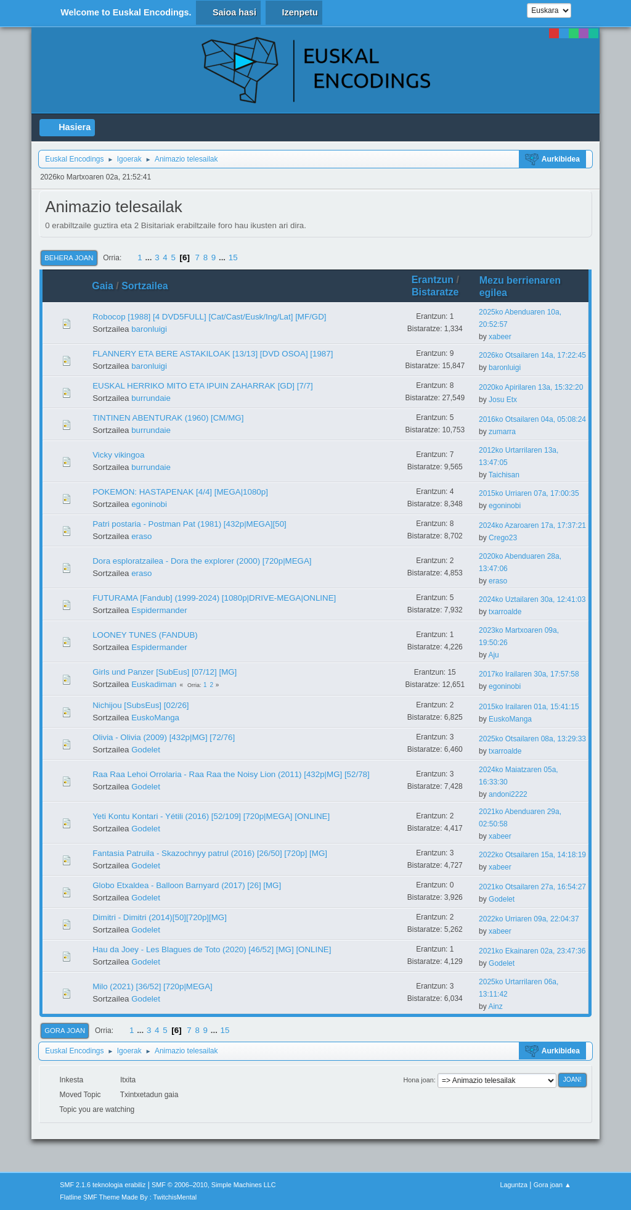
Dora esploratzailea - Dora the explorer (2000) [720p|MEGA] (201, 561)
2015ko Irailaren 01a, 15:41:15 (529, 706)
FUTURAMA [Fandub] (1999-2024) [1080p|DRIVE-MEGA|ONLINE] (214, 598)
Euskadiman (153, 684)
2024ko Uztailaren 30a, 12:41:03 (532, 599)
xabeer (500, 336)
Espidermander (159, 610)
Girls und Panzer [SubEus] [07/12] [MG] (164, 672)
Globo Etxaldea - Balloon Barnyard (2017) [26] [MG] (186, 885)
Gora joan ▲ (552, 1184)
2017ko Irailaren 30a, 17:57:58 (529, 674)
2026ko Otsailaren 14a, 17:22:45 (532, 355)
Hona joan (419, 1080)
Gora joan (64, 1030)
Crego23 (503, 537)
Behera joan (68, 257)
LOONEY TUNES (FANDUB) (145, 635)
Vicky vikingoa (118, 454)
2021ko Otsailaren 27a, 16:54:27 (532, 887)
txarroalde (505, 611)
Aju (493, 655)
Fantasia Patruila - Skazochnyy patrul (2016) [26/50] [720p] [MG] (209, 853)
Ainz (495, 1006)
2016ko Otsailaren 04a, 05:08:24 (532, 419)
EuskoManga (155, 717)
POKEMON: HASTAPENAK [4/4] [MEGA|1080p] (180, 491)
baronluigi (149, 329)
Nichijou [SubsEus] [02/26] (140, 705)
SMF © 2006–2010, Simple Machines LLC (214, 1184)
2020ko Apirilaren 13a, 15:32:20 (531, 387)
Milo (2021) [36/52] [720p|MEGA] (152, 986)
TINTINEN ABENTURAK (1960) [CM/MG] (167, 417)
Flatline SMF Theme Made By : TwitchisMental (128, 1197)
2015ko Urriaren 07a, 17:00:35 (529, 493)
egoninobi (149, 504)
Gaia (102, 286)
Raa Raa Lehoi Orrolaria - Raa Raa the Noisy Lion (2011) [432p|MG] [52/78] (230, 774)
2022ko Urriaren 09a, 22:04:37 (529, 919)
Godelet (145, 749)
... (149, 257)
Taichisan (504, 475)
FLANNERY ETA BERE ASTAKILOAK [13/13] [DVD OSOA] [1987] (212, 353)
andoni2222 (508, 794)
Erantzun (433, 279)
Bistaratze (435, 292)
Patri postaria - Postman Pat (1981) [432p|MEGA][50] (189, 524)
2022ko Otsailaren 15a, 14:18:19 (532, 854)
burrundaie (151, 398)
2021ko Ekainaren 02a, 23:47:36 (532, 951)
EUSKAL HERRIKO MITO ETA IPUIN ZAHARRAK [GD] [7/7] (202, 385)
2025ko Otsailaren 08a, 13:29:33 (532, 739)
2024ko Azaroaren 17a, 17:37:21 (532, 525)
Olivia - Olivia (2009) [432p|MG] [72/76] (163, 737)
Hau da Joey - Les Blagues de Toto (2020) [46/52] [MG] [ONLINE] (211, 949)
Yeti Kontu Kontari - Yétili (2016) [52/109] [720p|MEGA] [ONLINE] (211, 816)
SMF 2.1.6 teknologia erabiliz (102, 1184)
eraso (141, 536)
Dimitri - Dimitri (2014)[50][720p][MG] (159, 917)
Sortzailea (150, 286)
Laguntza (513, 1184)
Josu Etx (503, 399)
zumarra (502, 431)
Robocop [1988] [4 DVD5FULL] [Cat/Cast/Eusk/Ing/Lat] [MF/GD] (209, 316)
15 (233, 257)
